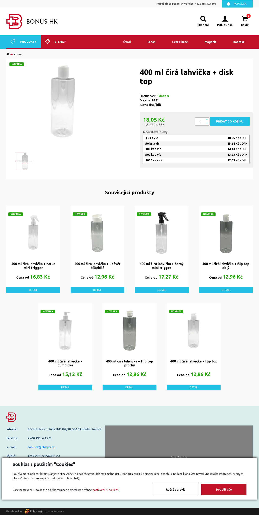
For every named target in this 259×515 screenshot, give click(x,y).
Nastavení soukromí (54, 511)
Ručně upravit (175, 489)
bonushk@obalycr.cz (41, 447)
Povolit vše (224, 489)
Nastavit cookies (179, 457)
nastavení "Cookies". (106, 490)
